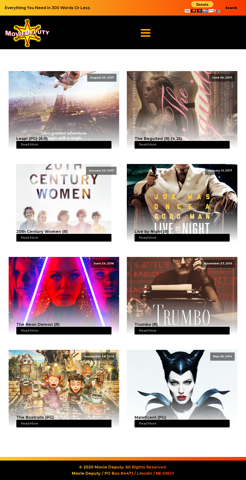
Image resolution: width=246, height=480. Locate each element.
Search (231, 8)
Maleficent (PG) (150, 417)
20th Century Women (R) (42, 231)
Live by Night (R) (152, 231)
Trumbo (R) (146, 324)
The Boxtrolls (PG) (35, 417)
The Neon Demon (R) (38, 324)
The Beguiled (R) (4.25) (158, 138)
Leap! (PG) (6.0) (32, 138)
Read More (29, 144)
